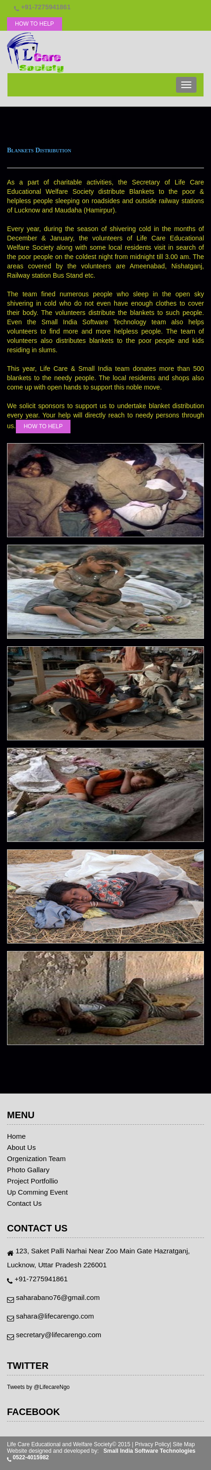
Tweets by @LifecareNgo (38, 1387)
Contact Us (24, 1203)
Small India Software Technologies (150, 1451)
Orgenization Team (36, 1158)
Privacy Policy (152, 1444)
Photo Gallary (28, 1170)
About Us (21, 1147)
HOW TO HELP (34, 24)
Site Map (184, 1444)
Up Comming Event (37, 1192)
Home (16, 1136)
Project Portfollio (32, 1181)
